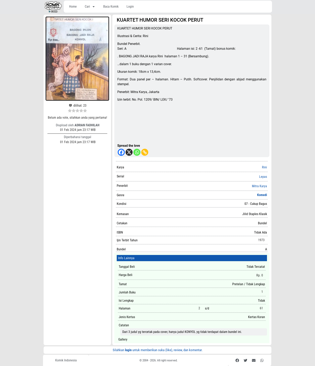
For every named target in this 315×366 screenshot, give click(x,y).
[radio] (70, 111)
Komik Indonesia (66, 360)
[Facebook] (121, 152)
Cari (90, 6)
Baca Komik (111, 6)
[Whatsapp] (136, 152)
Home (73, 6)
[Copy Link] (144, 152)
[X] (129, 152)
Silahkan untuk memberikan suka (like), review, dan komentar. (157, 350)
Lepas (263, 176)
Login (130, 6)
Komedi (262, 195)
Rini (264, 167)
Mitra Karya (259, 186)
